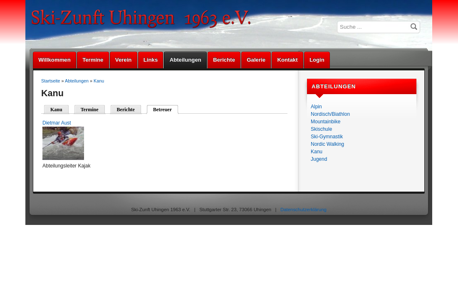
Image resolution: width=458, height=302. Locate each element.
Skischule (321, 129)
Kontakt (287, 60)
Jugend (319, 159)
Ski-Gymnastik (327, 137)
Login (316, 60)
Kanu (316, 152)
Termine (92, 60)
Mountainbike (325, 122)
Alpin (316, 107)
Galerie (256, 60)
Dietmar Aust (56, 123)
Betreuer (162, 109)
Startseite (50, 80)
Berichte (224, 60)
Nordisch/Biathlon (330, 114)
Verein (123, 60)
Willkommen (54, 60)
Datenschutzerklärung (303, 209)
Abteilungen (185, 60)
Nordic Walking (327, 144)
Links (151, 60)
